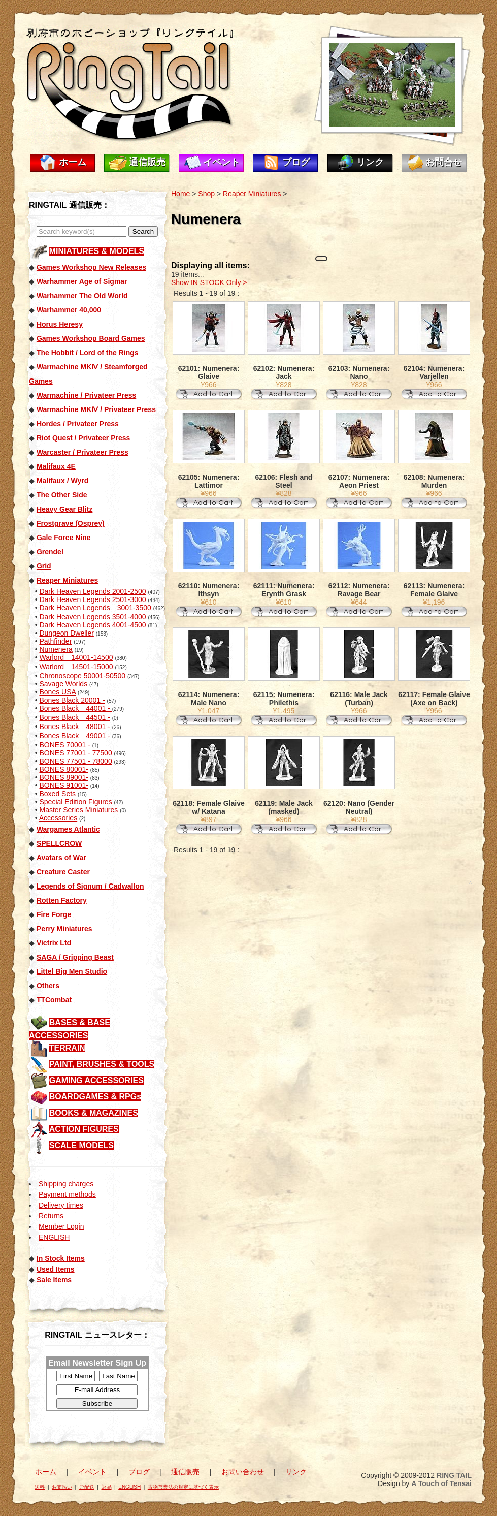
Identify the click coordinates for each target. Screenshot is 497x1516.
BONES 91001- (63, 785)
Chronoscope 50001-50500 (82, 676)
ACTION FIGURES (84, 1129)
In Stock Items (61, 1258)
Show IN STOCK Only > (209, 282)
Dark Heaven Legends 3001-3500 (95, 608)
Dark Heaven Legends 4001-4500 (92, 625)
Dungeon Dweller (66, 633)
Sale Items (54, 1280)
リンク (370, 162)
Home (180, 194)
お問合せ (443, 162)
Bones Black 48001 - (74, 726)
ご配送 (86, 1487)
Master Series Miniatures (78, 810)
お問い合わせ (242, 1472)
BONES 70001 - (65, 745)
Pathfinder (55, 641)
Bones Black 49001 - (74, 736)
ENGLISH (54, 1237)
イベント (221, 162)
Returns (51, 1216)
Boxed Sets (57, 793)
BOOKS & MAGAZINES (93, 1113)
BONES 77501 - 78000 (75, 761)
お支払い (62, 1487)
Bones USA (57, 692)
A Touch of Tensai (441, 1483)
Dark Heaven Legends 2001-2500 (92, 591)
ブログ (296, 162)
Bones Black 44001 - (75, 708)
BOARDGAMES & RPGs (95, 1096)
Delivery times (61, 1205)
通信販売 (147, 162)
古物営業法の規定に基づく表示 (183, 1487)
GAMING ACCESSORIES (96, 1080)
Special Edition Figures (75, 802)
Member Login (61, 1226)
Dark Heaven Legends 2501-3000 (92, 599)
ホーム (72, 162)
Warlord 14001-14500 (76, 657)
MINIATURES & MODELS (96, 251)
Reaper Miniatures (252, 194)
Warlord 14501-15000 (76, 666)
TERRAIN (67, 1048)
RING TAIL (454, 1475)
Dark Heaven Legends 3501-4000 (92, 617)
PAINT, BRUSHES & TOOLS (101, 1064)
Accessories (58, 818)
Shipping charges (66, 1184)
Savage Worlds (63, 684)
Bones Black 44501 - (74, 717)
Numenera (55, 649)
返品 (107, 1487)
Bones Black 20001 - (72, 700)
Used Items (56, 1269)
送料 (40, 1487)
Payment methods (67, 1194)
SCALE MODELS (81, 1145)
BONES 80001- (63, 769)
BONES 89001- (63, 777)
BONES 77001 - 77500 (75, 753)
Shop (206, 194)
